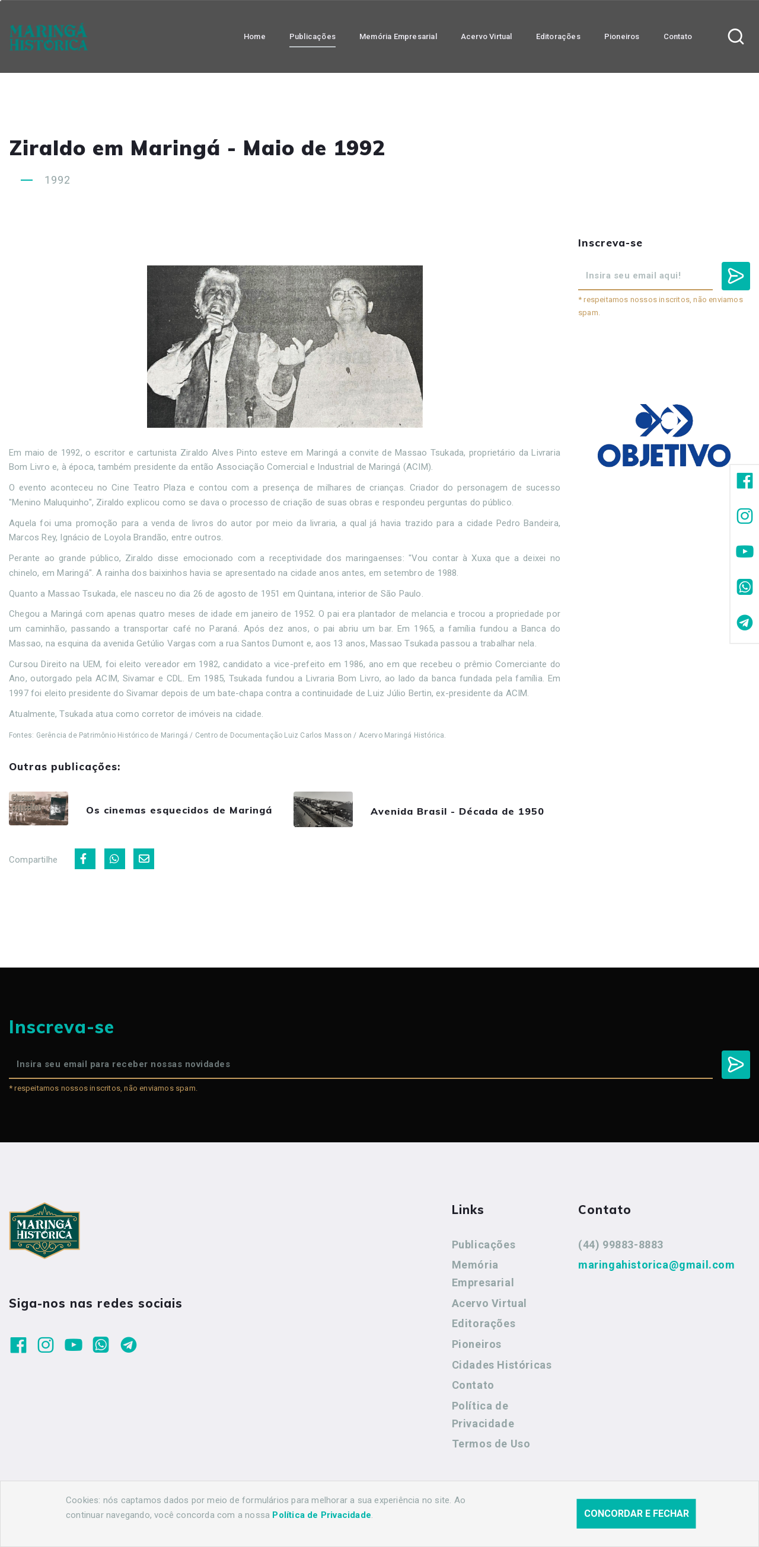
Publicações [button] (312, 35)
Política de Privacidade (483, 1418)
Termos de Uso (491, 1447)
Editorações (484, 1327)
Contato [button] (678, 35)
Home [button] (255, 35)
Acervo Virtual (489, 1307)
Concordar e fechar (636, 1532)
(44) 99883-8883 (621, 1248)
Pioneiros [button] (622, 35)
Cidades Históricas (502, 1368)
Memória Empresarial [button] (398, 35)
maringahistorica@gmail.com (656, 1268)
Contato (473, 1388)
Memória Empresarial (483, 1277)
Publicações (484, 1248)
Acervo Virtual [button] (486, 35)
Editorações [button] (558, 35)
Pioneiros (477, 1347)
